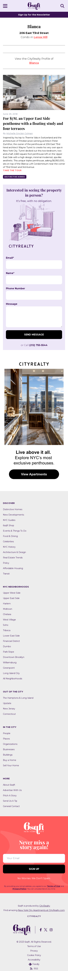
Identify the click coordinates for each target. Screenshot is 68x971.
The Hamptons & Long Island (18, 698)
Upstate (7, 703)
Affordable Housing (13, 568)
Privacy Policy (19, 889)
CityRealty (44, 905)
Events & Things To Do (14, 530)
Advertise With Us (12, 790)
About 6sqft (9, 784)
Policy (6, 563)
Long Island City (11, 673)
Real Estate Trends (13, 557)
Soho (5, 625)
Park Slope (8, 651)
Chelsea (7, 614)
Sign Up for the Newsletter (34, 14)
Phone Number (15, 288)
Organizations (10, 744)
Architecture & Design (14, 552)
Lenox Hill (40, 37)
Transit (6, 573)
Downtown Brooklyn (13, 657)
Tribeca (6, 630)
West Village (9, 619)
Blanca (34, 63)
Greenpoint (9, 668)
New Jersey (9, 708)
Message (11, 304)
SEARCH (63, 6)
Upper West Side (11, 593)
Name (10, 273)
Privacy (34, 950)
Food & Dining (10, 536)
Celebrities (8, 541)
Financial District (11, 641)
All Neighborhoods (12, 678)
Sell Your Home (11, 765)
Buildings (7, 754)
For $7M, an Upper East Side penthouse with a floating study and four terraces (33, 123)
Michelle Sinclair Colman (19, 133)
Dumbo (7, 646)
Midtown (7, 609)
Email (10, 258)
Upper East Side (11, 598)
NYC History (9, 547)
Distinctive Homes (14, 177)
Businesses (9, 749)
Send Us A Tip (10, 801)
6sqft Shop (8, 525)
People (6, 733)
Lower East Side (11, 635)
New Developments (13, 514)
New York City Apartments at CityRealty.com (41, 910)
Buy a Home (9, 760)
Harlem (7, 603)
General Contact (11, 806)
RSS (34, 968)
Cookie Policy (34, 955)
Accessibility (34, 959)
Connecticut (9, 714)
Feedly (34, 964)
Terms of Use (53, 886)
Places (6, 738)
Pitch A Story (10, 795)
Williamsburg (9, 662)
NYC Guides (9, 520)
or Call (34, 345)
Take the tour (12, 170)
